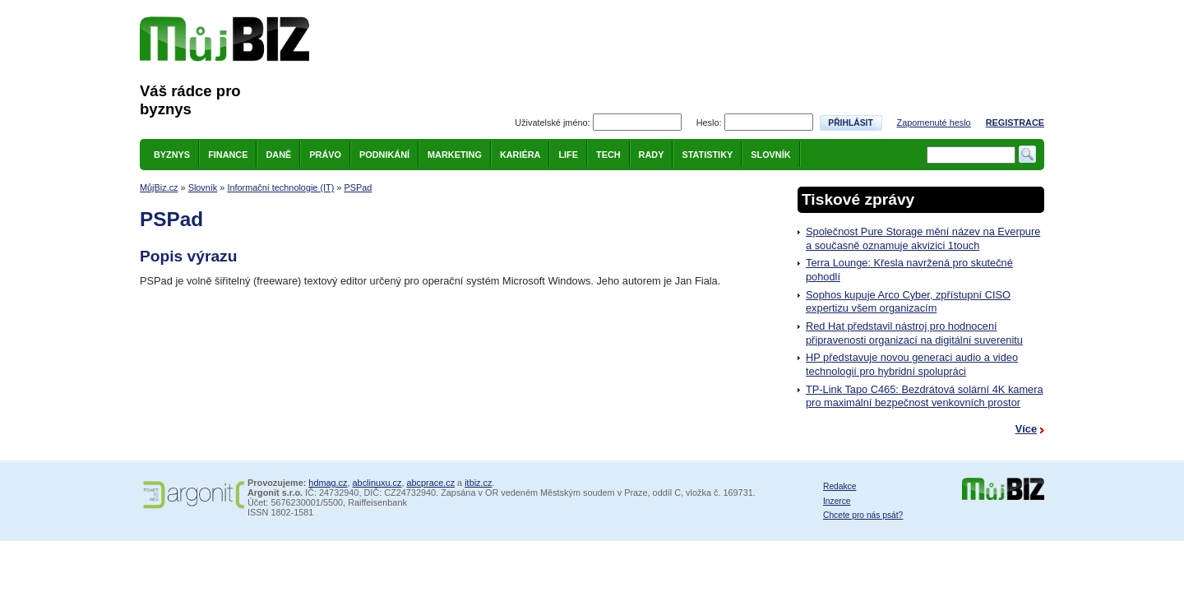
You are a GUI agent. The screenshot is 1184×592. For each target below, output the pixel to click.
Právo (325, 155)
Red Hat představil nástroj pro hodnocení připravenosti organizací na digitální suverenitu (914, 333)
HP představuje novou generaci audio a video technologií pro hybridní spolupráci (912, 364)
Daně (278, 155)
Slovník (770, 155)
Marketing (455, 155)
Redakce (839, 486)
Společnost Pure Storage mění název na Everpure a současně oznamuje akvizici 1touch (923, 238)
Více (1026, 429)
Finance (227, 155)
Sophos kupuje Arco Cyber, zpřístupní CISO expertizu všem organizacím (908, 302)
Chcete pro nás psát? (863, 515)
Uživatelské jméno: (552, 122)
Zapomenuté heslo (934, 122)
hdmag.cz (327, 483)
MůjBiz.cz (159, 187)
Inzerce (837, 501)
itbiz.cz (478, 483)
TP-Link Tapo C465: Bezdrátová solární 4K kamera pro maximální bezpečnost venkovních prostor (924, 396)
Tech (608, 155)
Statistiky (707, 155)
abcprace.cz (430, 483)
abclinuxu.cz (377, 483)
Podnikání (384, 155)
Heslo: (709, 122)
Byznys (172, 155)
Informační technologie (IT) (280, 187)
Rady (651, 155)
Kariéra (520, 155)
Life (568, 155)
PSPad (358, 187)
